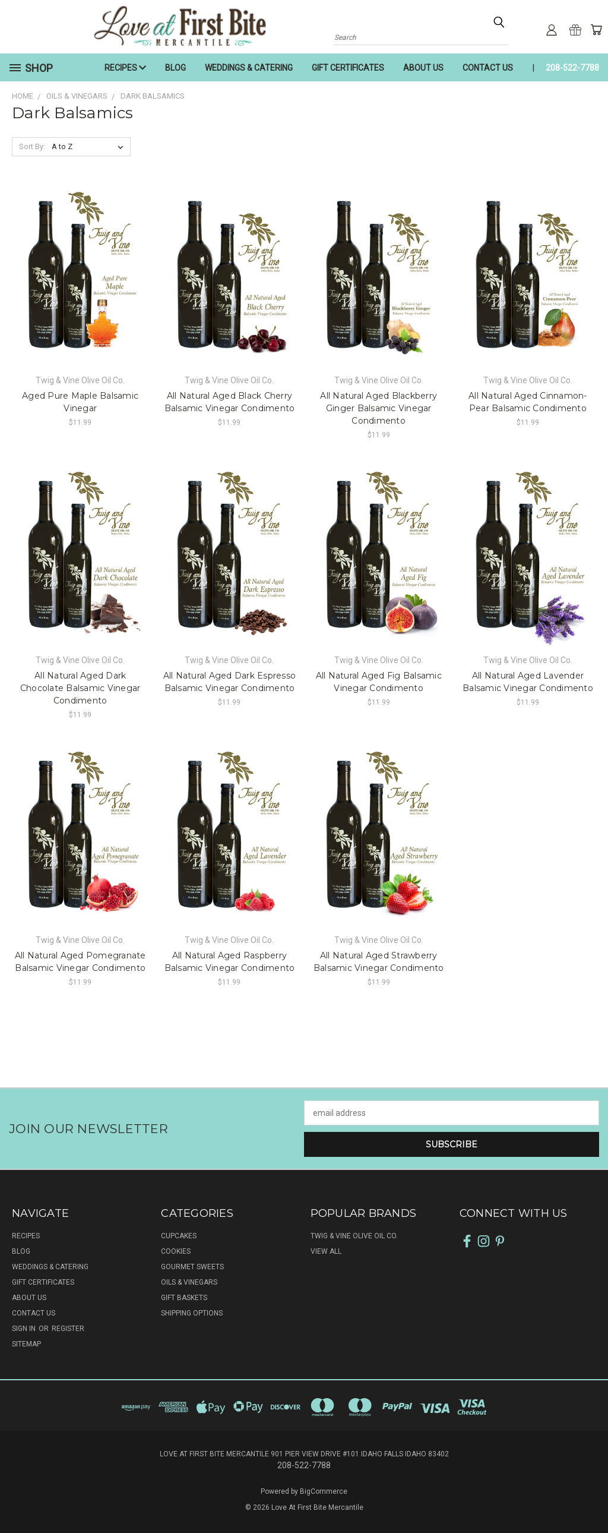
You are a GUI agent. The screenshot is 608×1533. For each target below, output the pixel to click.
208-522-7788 (572, 67)
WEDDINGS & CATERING (249, 67)
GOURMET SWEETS (192, 1267)
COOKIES (176, 1251)
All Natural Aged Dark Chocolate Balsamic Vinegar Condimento (80, 688)
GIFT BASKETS (184, 1298)
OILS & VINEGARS (189, 1282)
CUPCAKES (179, 1236)
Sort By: (32, 146)
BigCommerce (323, 1491)
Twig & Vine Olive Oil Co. (354, 1236)
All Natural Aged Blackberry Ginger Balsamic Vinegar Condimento (378, 408)
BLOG (175, 67)
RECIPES (125, 67)
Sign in (24, 1328)
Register (68, 1328)
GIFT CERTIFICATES (348, 67)
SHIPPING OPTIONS (192, 1313)
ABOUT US (423, 67)
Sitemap (26, 1344)
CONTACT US (488, 67)
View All (326, 1251)
